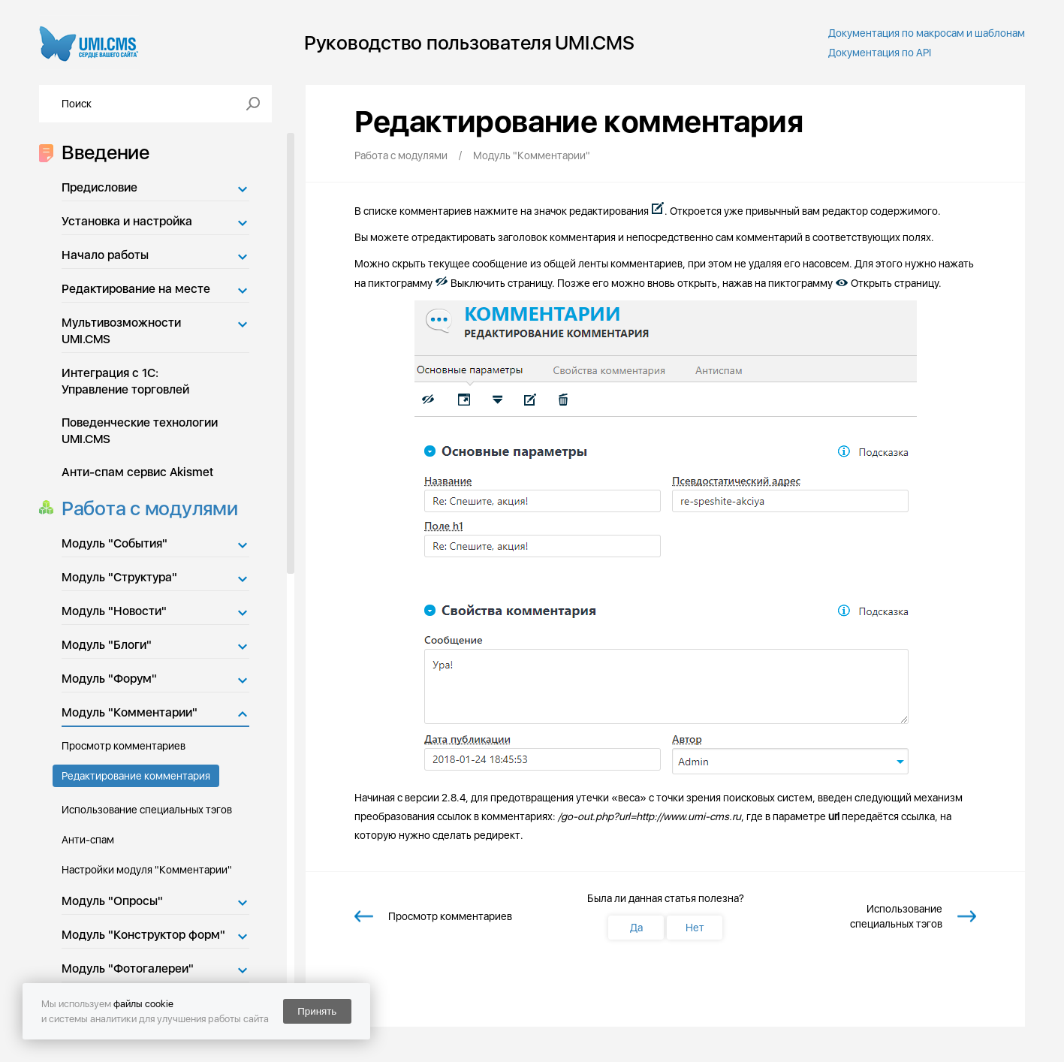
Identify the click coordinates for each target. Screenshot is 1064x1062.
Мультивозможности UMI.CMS (121, 330)
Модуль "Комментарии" (129, 712)
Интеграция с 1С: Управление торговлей (125, 381)
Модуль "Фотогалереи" (128, 968)
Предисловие (99, 187)
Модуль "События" (114, 543)
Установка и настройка (127, 221)
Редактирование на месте (136, 289)
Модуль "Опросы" (112, 901)
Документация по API (879, 53)
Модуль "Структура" (119, 577)
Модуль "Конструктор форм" (143, 935)
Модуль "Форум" (109, 678)
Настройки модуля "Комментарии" (147, 870)
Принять (316, 1011)
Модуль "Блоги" (107, 645)
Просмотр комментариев (123, 746)
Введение (101, 152)
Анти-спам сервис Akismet (137, 472)
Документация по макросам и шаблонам (926, 33)
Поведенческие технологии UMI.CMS (140, 430)
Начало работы (105, 255)
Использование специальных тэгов (147, 810)
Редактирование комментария (136, 776)
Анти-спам (88, 840)
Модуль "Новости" (114, 611)
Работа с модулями (145, 508)
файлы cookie (143, 1003)
